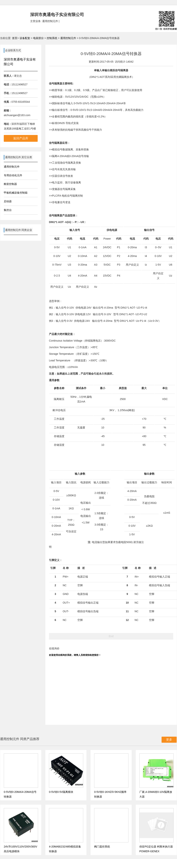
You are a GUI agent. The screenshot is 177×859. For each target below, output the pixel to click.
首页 (14, 38)
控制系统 (52, 38)
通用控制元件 (68, 38)
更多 (169, 739)
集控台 (8, 209)
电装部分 (38, 38)
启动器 (8, 201)
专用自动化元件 (13, 175)
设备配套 (25, 38)
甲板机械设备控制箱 (15, 192)
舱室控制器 (10, 183)
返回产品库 (20, 138)
